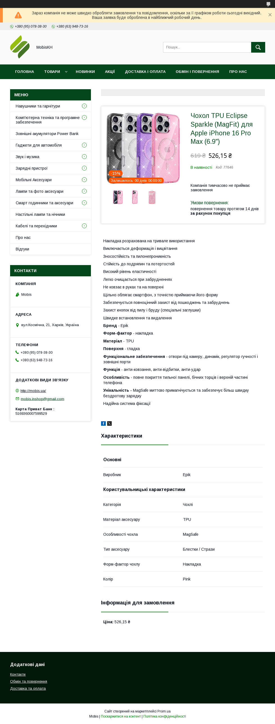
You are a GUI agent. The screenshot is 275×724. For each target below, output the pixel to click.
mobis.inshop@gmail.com (42, 398)
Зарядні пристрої (32, 168)
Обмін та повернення (28, 681)
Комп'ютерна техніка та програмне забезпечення (48, 119)
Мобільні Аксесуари (34, 180)
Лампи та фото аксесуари (39, 191)
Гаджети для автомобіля (39, 145)
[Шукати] (258, 47)
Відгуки (54, 86)
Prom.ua (164, 711)
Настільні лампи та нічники (40, 214)
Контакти (25, 86)
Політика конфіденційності (164, 716)
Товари (52, 72)
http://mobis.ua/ (33, 391)
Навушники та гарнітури (38, 106)
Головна (24, 72)
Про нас (238, 72)
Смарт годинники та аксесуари (44, 203)
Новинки (85, 72)
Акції (110, 72)
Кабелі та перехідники (36, 226)
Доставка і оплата (145, 72)
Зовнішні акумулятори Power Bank (47, 133)
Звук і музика (27, 156)
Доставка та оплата (28, 688)
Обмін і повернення (197, 72)
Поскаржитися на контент (121, 716)
